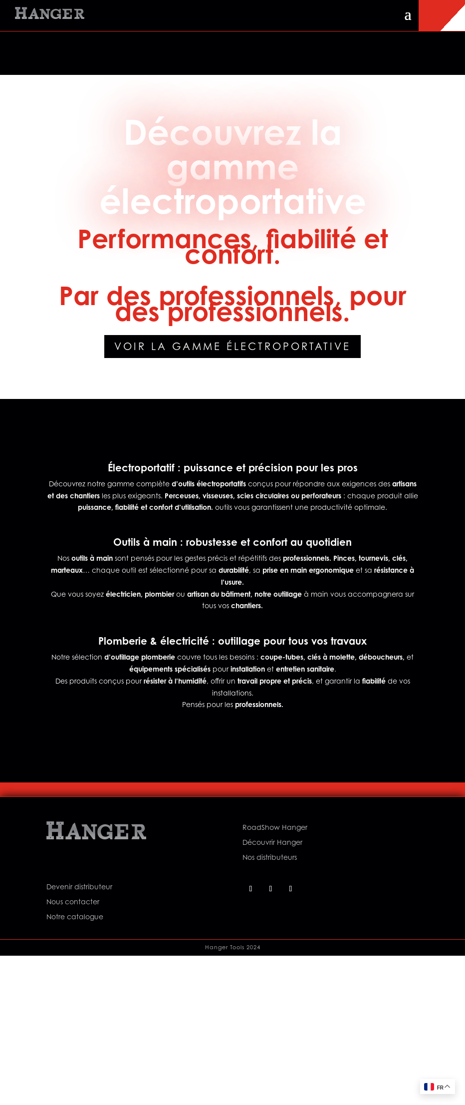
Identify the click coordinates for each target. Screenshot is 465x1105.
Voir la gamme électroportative (232, 347)
